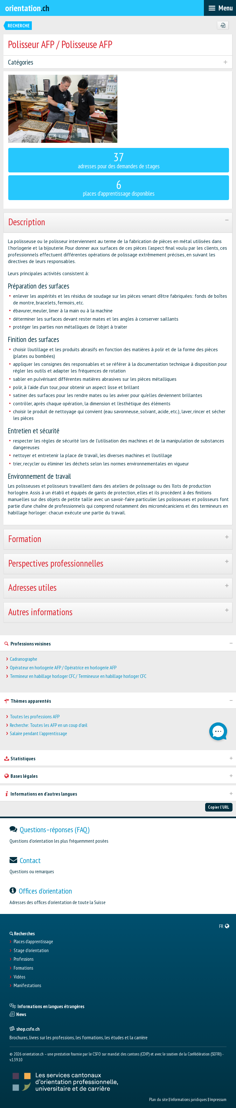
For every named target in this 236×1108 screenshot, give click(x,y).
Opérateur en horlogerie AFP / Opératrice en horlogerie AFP (63, 668)
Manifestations (27, 985)
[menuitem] (224, 926)
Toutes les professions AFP (35, 717)
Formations (23, 968)
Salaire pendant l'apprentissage (38, 733)
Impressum (218, 1099)
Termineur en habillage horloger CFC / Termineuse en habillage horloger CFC (78, 676)
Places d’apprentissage (33, 941)
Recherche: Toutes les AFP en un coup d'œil (48, 725)
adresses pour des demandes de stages (119, 159)
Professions (23, 959)
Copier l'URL (218, 807)
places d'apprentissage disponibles (119, 187)
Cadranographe (23, 659)
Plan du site (158, 1099)
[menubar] (220, 8)
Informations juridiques (188, 1099)
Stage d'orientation (31, 950)
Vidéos (19, 977)
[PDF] (222, 25)
